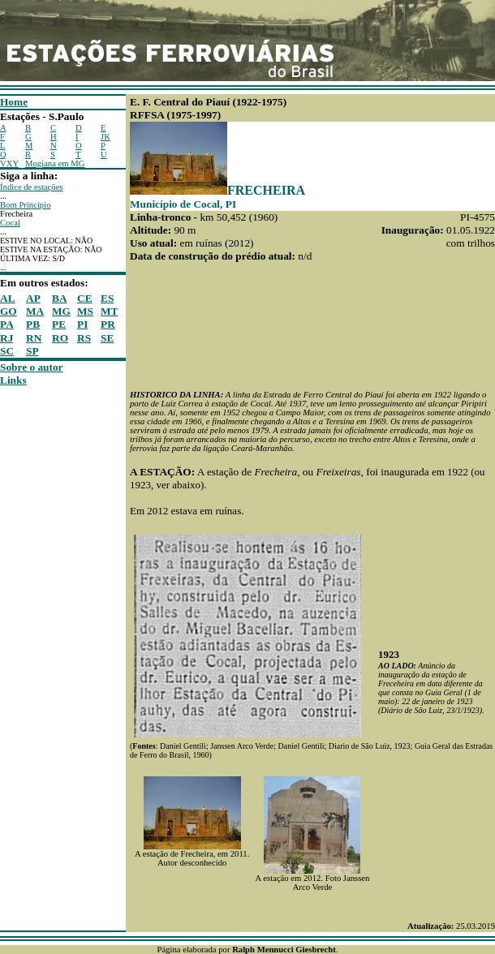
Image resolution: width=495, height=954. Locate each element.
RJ (6, 338)
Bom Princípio (25, 204)
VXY (9, 163)
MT (109, 311)
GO (8, 311)
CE (85, 298)
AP (33, 298)
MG (61, 311)
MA (35, 311)
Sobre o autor (31, 367)
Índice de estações (31, 187)
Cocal (10, 222)
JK (105, 136)
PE (59, 324)
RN (33, 338)
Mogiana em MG (54, 163)
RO (60, 338)
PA (7, 324)
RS (84, 338)
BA (59, 298)
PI (82, 324)
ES (107, 298)
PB (33, 324)
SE (107, 338)
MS (85, 311)
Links (13, 380)
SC (7, 351)
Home (14, 102)
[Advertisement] (48, 630)
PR (108, 324)
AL (7, 298)
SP (32, 351)
